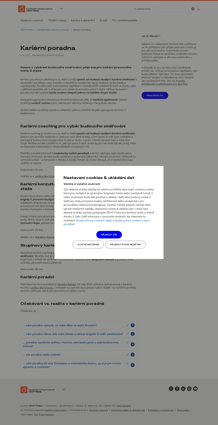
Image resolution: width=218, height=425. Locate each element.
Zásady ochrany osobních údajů (94, 220)
